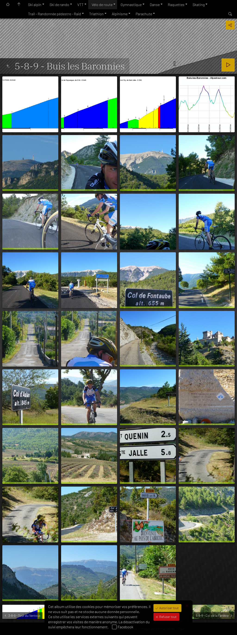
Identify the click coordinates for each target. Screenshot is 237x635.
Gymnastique (131, 4)
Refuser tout (168, 617)
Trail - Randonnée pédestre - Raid (54, 14)
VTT (80, 4)
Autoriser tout (169, 608)
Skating (199, 4)
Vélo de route (102, 4)
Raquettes (176, 4)
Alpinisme (120, 14)
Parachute (144, 14)
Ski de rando (59, 4)
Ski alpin (34, 4)
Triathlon (96, 14)
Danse (155, 4)
